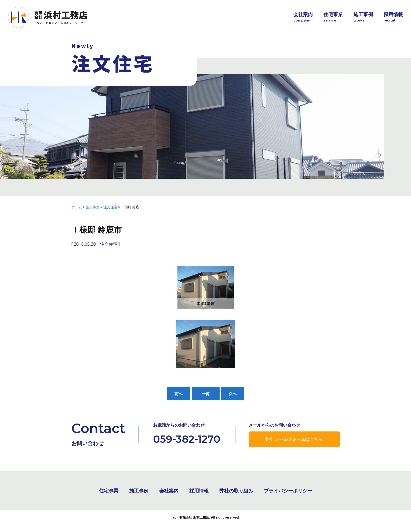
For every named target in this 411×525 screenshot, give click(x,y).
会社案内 (303, 17)
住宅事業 (333, 17)
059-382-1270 (186, 439)
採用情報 (393, 17)
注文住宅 (108, 244)
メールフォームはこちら (298, 439)
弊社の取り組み (236, 491)
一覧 (206, 393)
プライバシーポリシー (288, 491)
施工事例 (363, 17)
